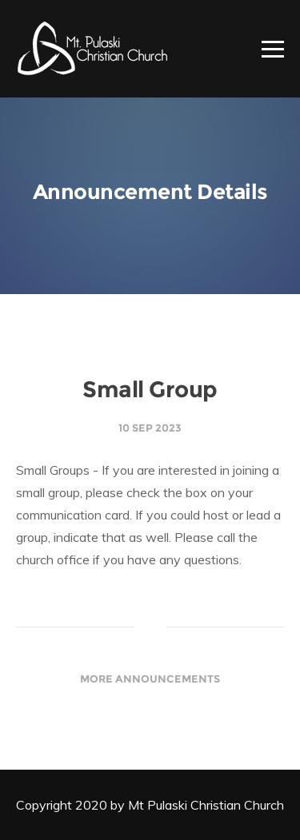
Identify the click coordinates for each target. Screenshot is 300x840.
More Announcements (150, 678)
